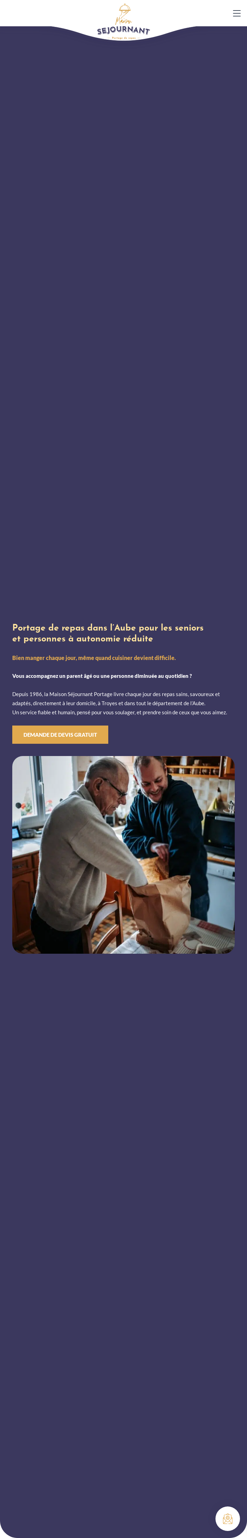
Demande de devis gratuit (60, 734)
